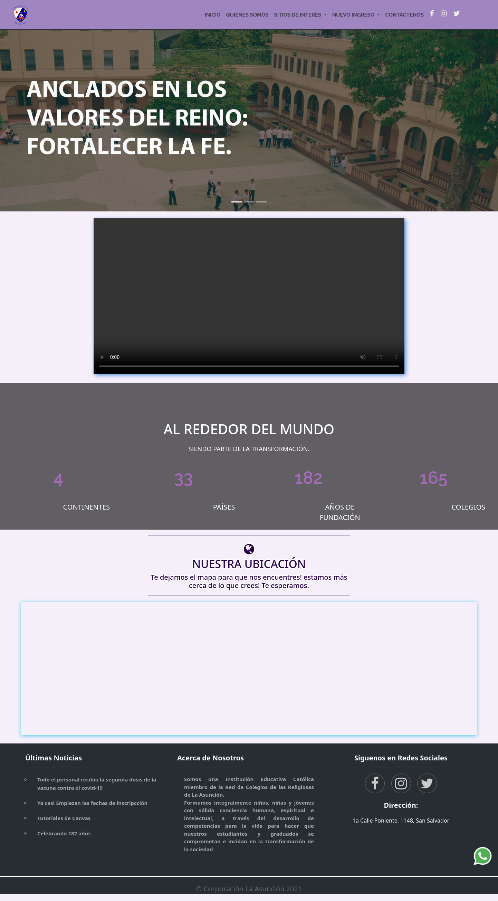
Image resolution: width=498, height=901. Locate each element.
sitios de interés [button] (298, 15)
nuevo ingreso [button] (354, 15)
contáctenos (404, 15)
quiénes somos (247, 15)
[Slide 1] (236, 202)
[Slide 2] (249, 202)
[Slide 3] (261, 202)
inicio (212, 15)
